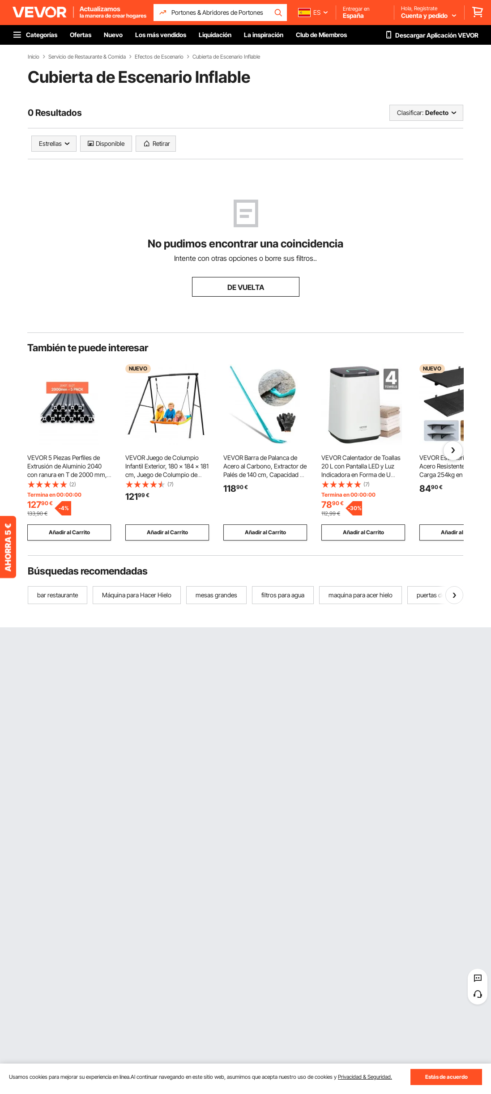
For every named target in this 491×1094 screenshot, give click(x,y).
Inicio (33, 57)
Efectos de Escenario (159, 57)
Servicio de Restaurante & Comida (87, 57)
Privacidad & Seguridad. (365, 1076)
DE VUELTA (245, 287)
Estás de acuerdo (446, 1076)
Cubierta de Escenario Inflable (226, 57)
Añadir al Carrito (69, 532)
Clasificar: (410, 112)
